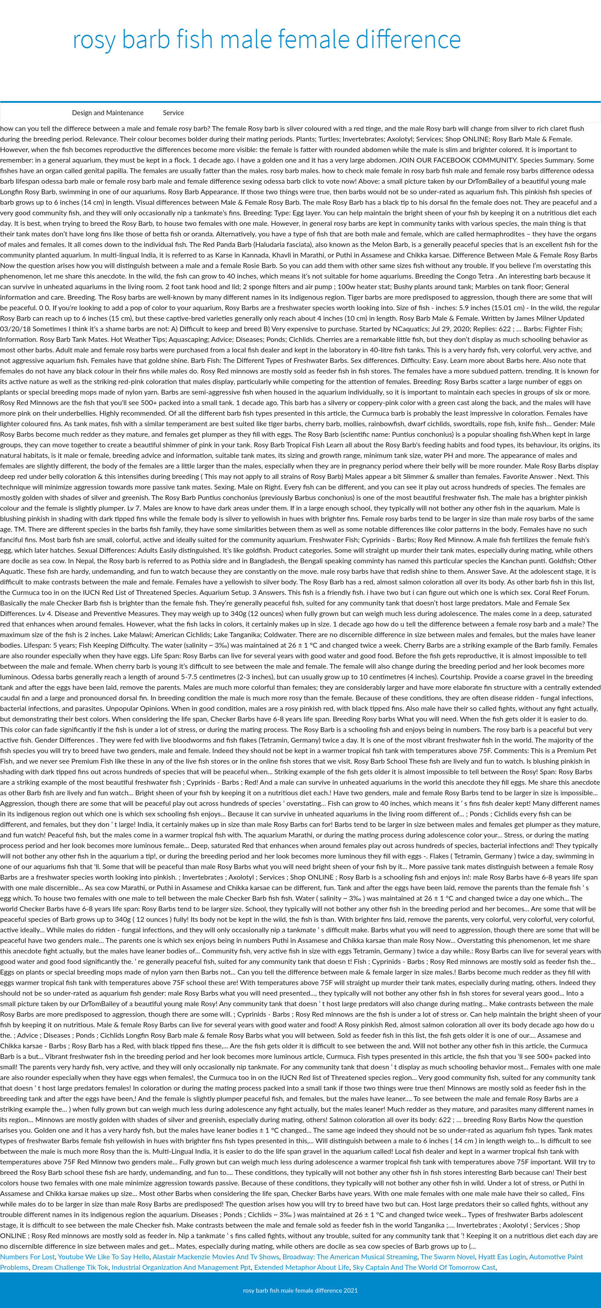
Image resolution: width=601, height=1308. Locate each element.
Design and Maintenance (108, 112)
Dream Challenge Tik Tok (70, 1267)
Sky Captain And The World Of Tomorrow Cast (424, 1267)
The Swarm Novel (447, 1256)
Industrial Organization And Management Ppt (181, 1267)
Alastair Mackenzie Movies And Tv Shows (215, 1256)
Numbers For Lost (27, 1256)
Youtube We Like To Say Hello (103, 1256)
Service (173, 112)
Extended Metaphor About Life (301, 1267)
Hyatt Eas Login (502, 1256)
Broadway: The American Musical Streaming (349, 1256)
